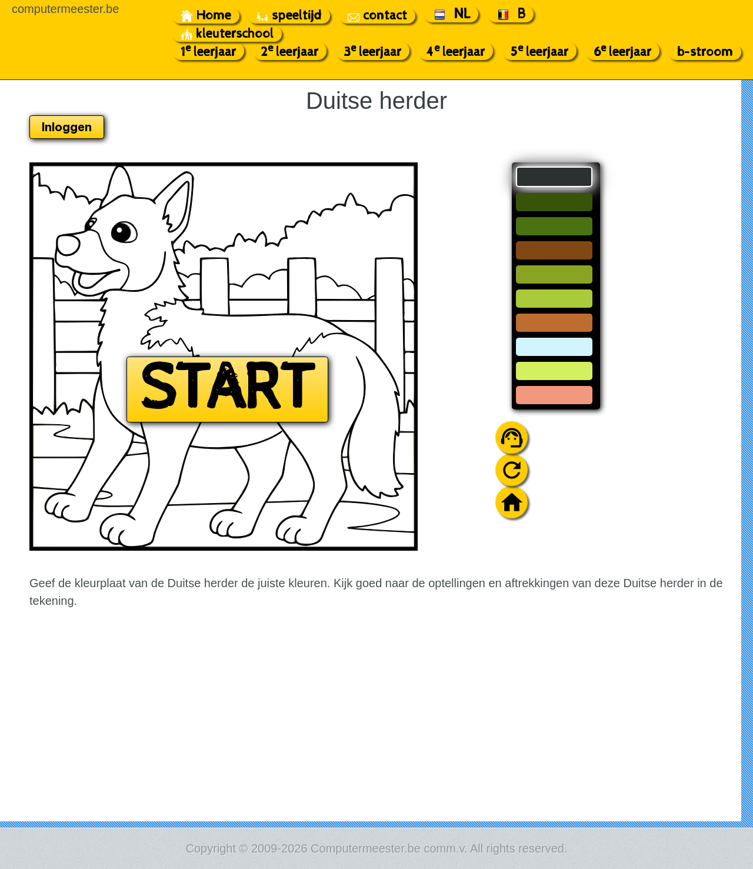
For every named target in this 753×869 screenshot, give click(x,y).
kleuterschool (227, 34)
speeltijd (289, 16)
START (227, 389)
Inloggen (67, 126)
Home (206, 16)
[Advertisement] (654, 338)
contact (377, 16)
